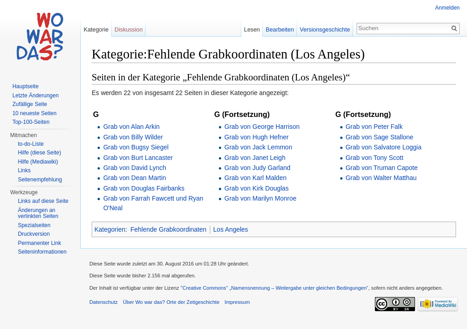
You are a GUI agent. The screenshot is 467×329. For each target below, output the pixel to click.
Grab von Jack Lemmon (258, 147)
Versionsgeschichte (325, 29)
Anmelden (447, 8)
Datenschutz (103, 302)
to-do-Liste (31, 144)
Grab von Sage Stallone (380, 137)
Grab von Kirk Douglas (256, 188)
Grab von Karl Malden (255, 177)
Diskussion (128, 29)
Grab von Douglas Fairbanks (143, 188)
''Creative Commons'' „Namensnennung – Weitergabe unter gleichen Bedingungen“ (274, 288)
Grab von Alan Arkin (131, 126)
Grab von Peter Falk (374, 126)
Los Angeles (230, 229)
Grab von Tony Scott (375, 157)
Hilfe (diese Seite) (39, 152)
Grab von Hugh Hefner (256, 137)
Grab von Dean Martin (134, 177)
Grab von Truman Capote (382, 167)
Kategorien (109, 229)
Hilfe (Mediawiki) (38, 162)
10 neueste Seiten (34, 113)
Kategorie (96, 29)
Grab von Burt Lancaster (138, 157)
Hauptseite (25, 86)
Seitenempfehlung (40, 179)
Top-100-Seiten (30, 122)
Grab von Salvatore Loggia (384, 147)
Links (24, 170)
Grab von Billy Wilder (133, 137)
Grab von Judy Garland (257, 167)
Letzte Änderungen (35, 95)
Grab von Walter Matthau (381, 177)
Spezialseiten (34, 225)
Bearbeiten (280, 29)
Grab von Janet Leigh (254, 157)
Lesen (252, 29)
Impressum (236, 302)
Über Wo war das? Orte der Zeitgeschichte (171, 302)
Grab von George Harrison (262, 126)
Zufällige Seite (29, 104)
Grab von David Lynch (134, 167)
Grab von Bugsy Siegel (135, 147)
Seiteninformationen (42, 252)
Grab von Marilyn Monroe (260, 198)
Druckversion (34, 234)
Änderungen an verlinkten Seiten (38, 213)
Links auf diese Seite (43, 201)
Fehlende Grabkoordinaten (168, 229)
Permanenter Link (39, 243)
